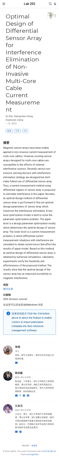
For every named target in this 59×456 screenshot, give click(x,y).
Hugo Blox (34, 454)
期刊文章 (8, 288)
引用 (17, 131)
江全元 (19, 405)
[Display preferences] (55, 4)
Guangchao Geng (23, 116)
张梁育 (34, 446)
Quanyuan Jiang (14, 120)
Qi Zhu (9, 116)
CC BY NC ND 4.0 (49, 451)
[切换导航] (4, 4)
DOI (25, 131)
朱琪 (17, 346)
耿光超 (19, 372)
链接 (9, 131)
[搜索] (50, 4)
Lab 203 (29, 4)
